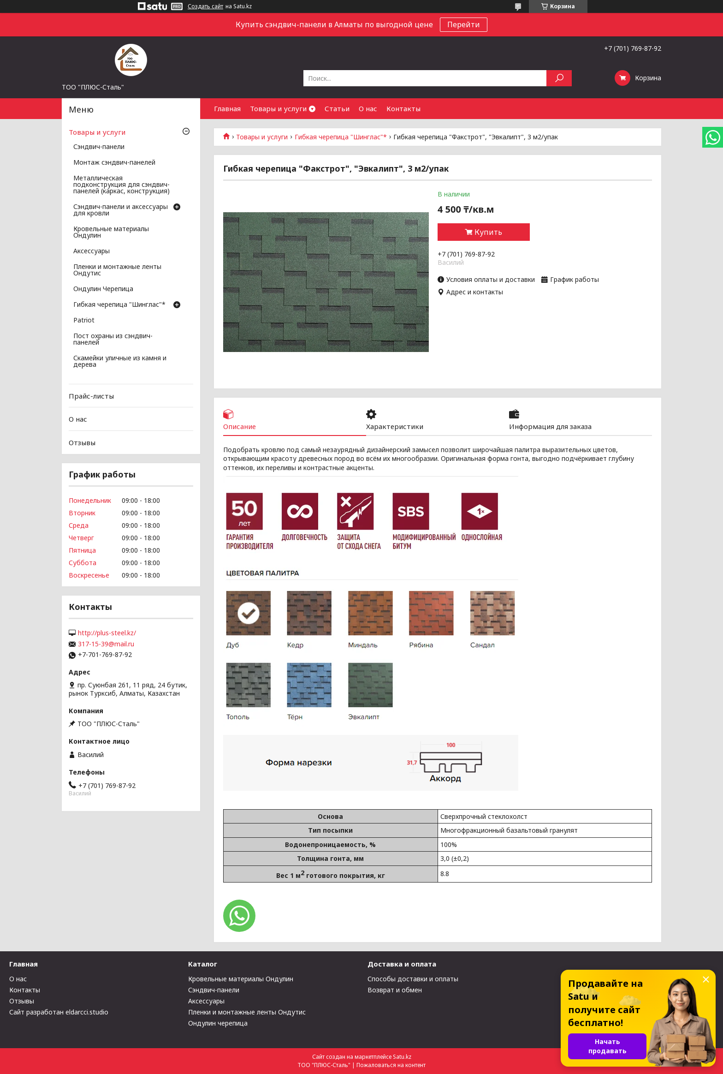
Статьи (337, 108)
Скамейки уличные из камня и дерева (119, 362)
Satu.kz (402, 1057)
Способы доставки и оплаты (412, 978)
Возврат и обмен (394, 989)
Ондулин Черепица (103, 289)
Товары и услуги (278, 108)
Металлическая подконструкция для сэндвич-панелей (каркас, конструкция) (121, 185)
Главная (227, 108)
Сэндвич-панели (98, 147)
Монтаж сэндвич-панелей (114, 163)
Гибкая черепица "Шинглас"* (341, 137)
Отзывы (82, 442)
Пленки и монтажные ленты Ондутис (117, 270)
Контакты (403, 108)
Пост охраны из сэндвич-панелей (113, 339)
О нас (368, 108)
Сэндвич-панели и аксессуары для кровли (120, 210)
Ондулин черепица (218, 1023)
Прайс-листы (91, 395)
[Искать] (559, 78)
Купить (488, 232)
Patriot (84, 320)
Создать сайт (205, 6)
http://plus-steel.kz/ (107, 633)
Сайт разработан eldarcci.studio (58, 1012)
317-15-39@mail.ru (106, 644)
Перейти (463, 24)
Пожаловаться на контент (391, 1065)
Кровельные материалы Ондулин (111, 232)
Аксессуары (91, 251)
